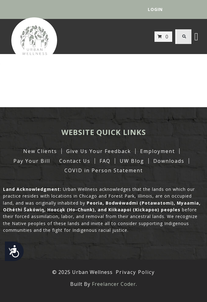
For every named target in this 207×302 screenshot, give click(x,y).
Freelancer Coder (114, 284)
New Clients (40, 151)
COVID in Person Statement (103, 170)
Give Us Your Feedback (98, 151)
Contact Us (74, 161)
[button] (184, 36)
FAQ (105, 161)
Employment (157, 151)
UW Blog (132, 161)
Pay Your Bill (31, 161)
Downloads (168, 161)
